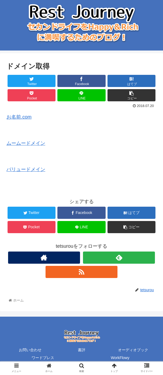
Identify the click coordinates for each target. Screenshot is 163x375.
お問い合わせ (30, 350)
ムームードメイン (25, 143)
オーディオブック (133, 350)
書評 (81, 350)
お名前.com (19, 117)
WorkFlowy (120, 358)
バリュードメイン (25, 169)
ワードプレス (43, 358)
